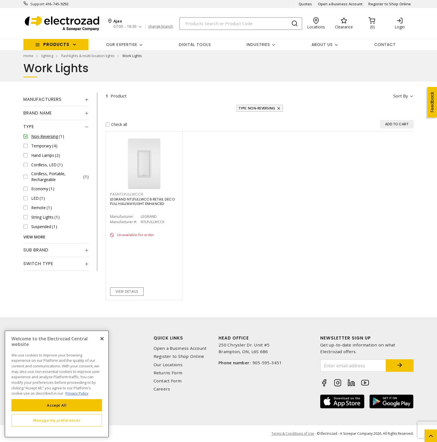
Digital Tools (195, 44)
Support (37, 3)
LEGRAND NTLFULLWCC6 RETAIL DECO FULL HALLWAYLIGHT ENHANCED (142, 201)
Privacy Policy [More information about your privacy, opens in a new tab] (76, 393)
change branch (160, 26)
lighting (47, 55)
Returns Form (168, 372)
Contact (385, 44)
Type (28, 127)
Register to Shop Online (389, 3)
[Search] (240, 23)
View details (127, 291)
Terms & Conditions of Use (292, 433)
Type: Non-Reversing (256, 108)
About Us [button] (322, 44)
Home (28, 55)
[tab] (56, 99)
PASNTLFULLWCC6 (127, 194)
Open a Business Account (340, 3)
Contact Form (168, 381)
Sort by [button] (400, 96)
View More (34, 237)
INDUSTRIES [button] (258, 44)
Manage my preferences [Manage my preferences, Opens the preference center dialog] (57, 420)
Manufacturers (42, 99)
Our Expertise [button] (121, 44)
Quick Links (168, 338)
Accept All (57, 405)
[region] (56, 384)
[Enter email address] (353, 365)
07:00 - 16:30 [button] (125, 26)
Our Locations (168, 364)
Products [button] (56, 44)
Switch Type (38, 264)
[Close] (102, 339)
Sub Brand (35, 250)
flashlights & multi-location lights (88, 55)
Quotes (305, 3)
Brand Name (37, 113)
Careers (162, 389)
